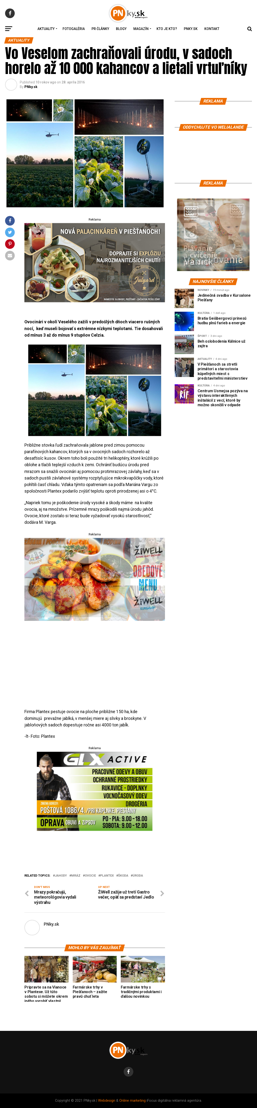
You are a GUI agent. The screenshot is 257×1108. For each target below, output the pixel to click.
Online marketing (132, 1101)
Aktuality (46, 29)
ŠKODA (123, 875)
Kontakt (211, 29)
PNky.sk (191, 29)
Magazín (141, 29)
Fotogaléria (74, 29)
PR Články (100, 29)
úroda (138, 875)
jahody (61, 875)
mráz (75, 875)
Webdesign (106, 1101)
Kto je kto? (167, 29)
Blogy (121, 29)
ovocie (90, 875)
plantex (107, 875)
